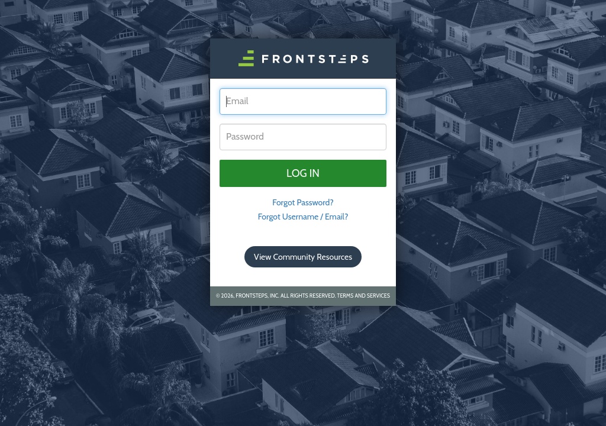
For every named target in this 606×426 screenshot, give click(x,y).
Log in (303, 173)
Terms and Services (363, 295)
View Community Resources (303, 256)
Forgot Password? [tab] (303, 202)
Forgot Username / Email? (303, 216)
